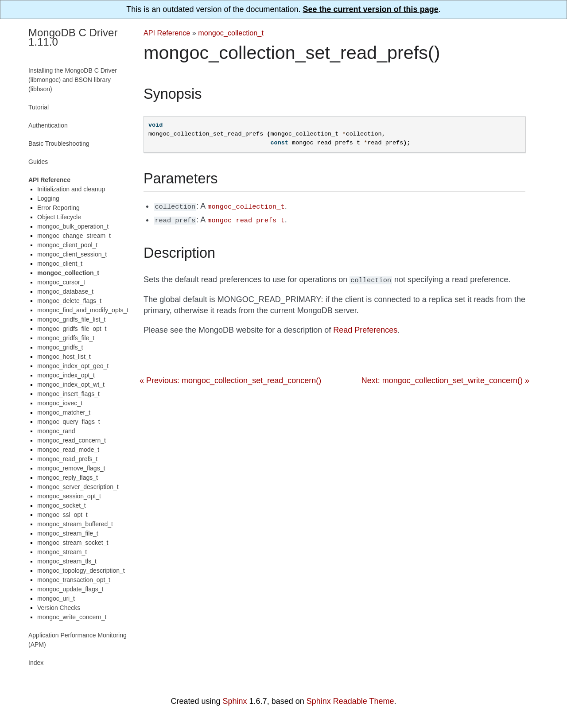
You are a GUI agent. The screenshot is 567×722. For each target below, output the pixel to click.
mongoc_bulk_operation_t (73, 226)
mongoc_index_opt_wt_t (71, 384)
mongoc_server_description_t (78, 486)
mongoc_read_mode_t (68, 449)
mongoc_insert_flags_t (68, 393)
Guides (38, 161)
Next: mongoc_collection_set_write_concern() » (445, 377)
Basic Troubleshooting (58, 143)
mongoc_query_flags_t (68, 421)
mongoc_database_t (65, 291)
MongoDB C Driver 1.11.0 (72, 37)
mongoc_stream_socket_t (72, 542)
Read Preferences (365, 327)
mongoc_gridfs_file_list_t (71, 319)
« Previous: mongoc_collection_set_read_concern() (230, 377)
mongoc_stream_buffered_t (75, 524)
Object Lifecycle (59, 217)
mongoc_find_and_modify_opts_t (82, 310)
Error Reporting (58, 207)
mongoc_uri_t (56, 598)
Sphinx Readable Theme (350, 701)
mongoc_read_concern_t (71, 440)
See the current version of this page (371, 9)
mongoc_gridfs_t (60, 347)
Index (35, 662)
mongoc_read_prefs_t (67, 458)
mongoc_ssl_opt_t (62, 514)
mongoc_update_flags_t (70, 589)
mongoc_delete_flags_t (69, 300)
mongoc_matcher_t (63, 412)
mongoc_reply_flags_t (67, 477)
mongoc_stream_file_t (67, 533)
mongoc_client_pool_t (67, 244)
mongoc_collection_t (231, 33)
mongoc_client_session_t (72, 254)
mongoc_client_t (59, 263)
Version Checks (58, 607)
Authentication (48, 125)
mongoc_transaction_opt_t (73, 579)
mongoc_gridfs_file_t (65, 338)
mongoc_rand (56, 431)
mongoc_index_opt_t (66, 375)
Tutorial (38, 107)
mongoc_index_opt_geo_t (73, 365)
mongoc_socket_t (61, 505)
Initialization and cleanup (71, 189)
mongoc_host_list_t (64, 356)
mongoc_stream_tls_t (67, 561)
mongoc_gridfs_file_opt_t (71, 328)
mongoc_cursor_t (61, 282)
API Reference (167, 33)
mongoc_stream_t (62, 551)
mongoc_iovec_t (59, 403)
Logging (48, 198)
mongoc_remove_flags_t (71, 468)
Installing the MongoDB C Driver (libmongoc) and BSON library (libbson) (72, 80)
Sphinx (235, 701)
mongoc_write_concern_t (71, 617)
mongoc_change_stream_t (74, 235)
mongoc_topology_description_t (81, 570)
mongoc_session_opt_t (69, 496)
